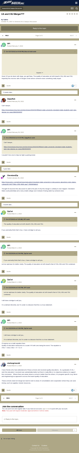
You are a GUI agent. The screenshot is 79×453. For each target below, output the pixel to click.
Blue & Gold (28, 51)
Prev (7, 35)
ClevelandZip (12, 175)
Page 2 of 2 (39, 35)
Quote (9, 85)
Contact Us (35, 445)
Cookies (44, 445)
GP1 (8, 44)
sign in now (46, 409)
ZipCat (10, 211)
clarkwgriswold (13, 363)
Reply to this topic (39, 28)
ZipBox (5, 19)
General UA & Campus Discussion (26, 21)
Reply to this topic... (11, 419)
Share (19, 430)
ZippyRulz (11, 99)
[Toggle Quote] (5, 51)
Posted (15, 46)
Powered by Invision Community (39, 450)
